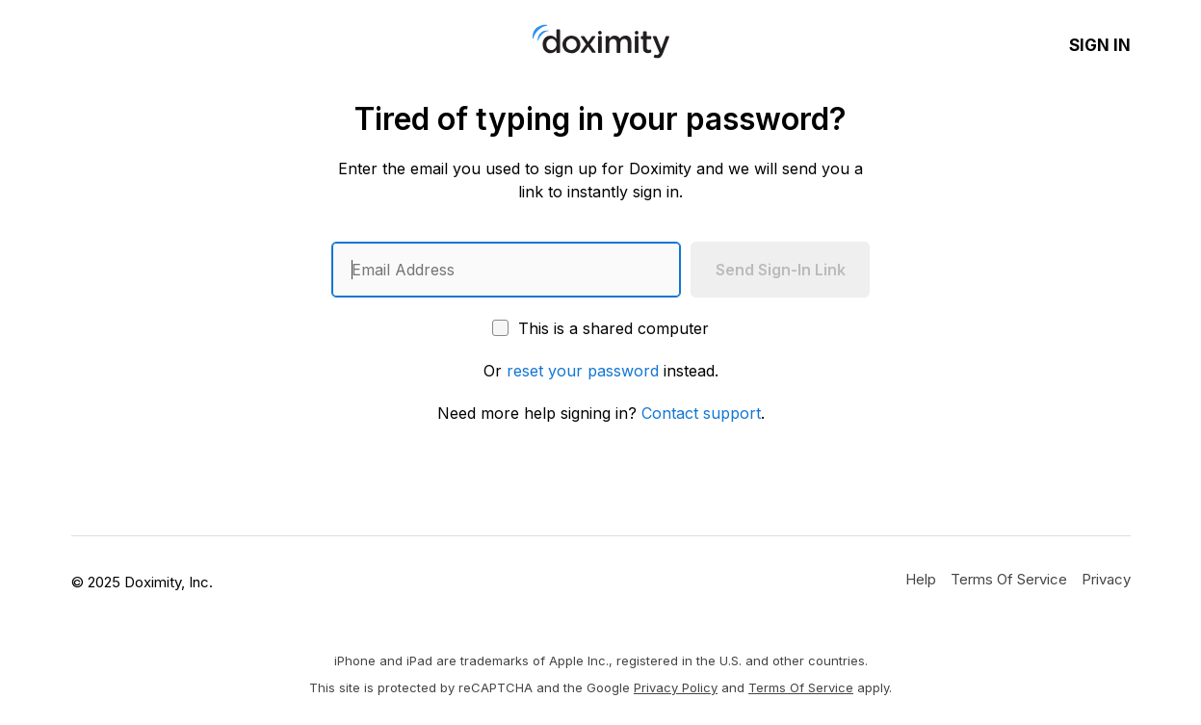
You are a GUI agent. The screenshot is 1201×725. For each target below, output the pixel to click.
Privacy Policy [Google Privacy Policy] (676, 687)
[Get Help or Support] (920, 579)
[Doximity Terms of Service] (1009, 579)
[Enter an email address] (506, 270)
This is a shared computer (600, 328)
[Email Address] (506, 270)
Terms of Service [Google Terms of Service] (800, 687)
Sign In (1100, 45)
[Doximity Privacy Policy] (1106, 579)
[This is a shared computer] (500, 328)
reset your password (583, 370)
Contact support (701, 413)
